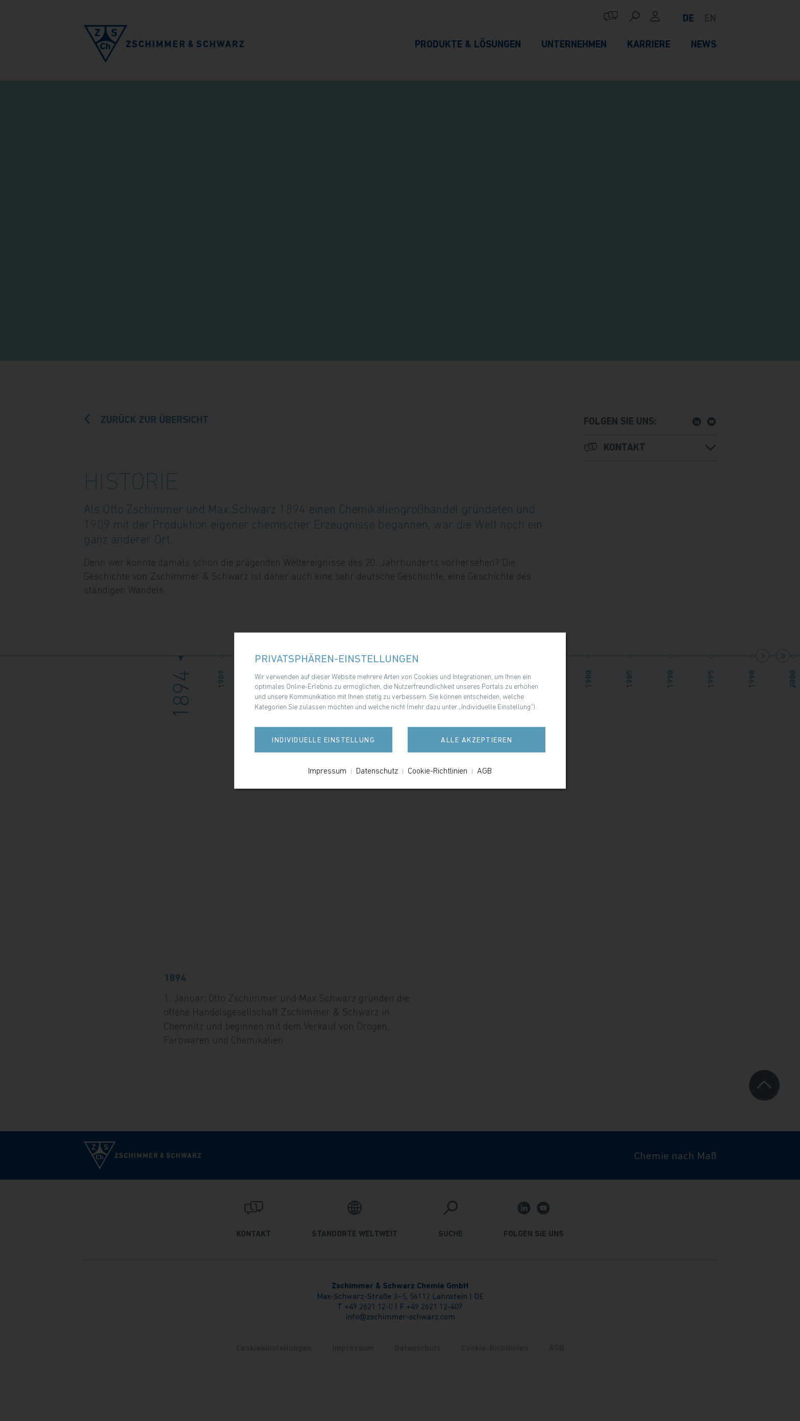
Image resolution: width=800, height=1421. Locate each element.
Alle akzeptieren (476, 740)
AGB (484, 770)
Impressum (327, 770)
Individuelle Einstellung (323, 740)
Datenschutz (377, 770)
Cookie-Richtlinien (437, 770)
